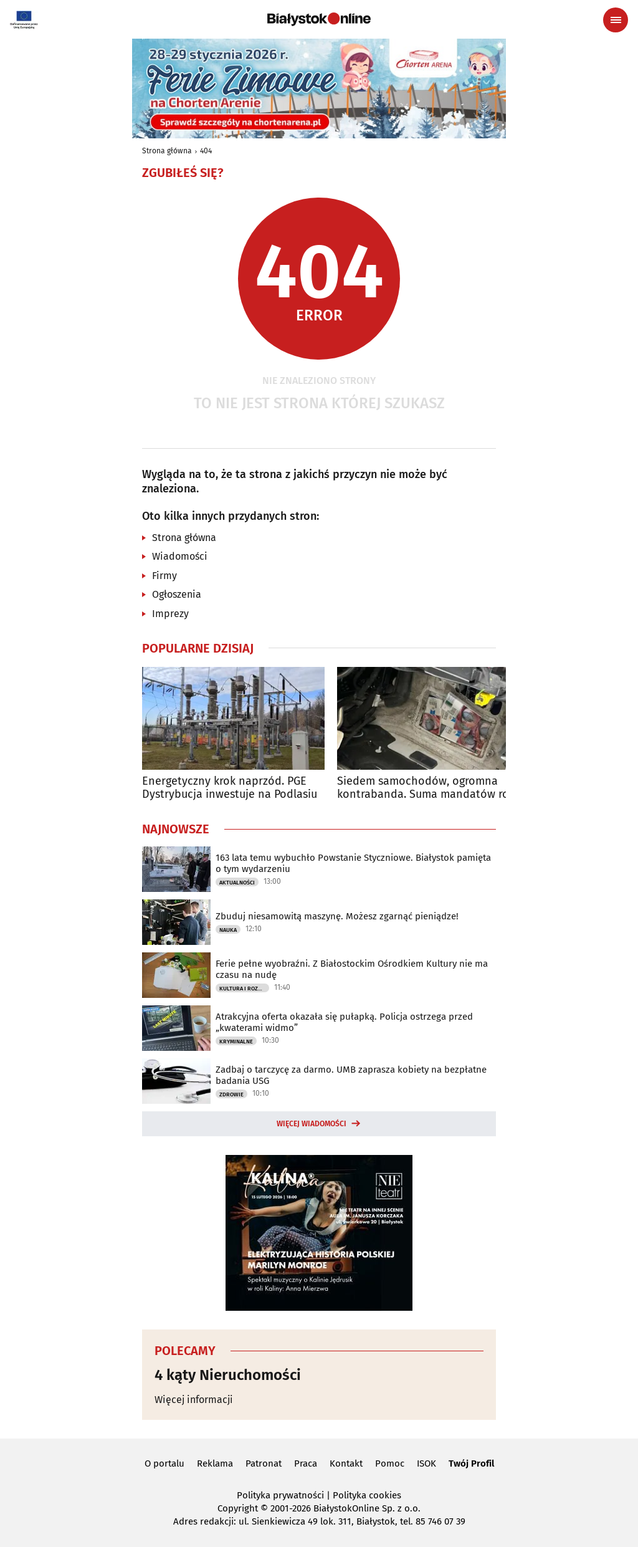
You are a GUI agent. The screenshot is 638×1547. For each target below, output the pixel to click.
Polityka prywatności (280, 1495)
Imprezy (170, 614)
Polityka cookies (367, 1495)
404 (206, 150)
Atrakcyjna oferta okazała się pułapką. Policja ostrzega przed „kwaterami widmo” (344, 1022)
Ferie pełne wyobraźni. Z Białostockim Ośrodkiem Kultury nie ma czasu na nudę (352, 969)
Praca (305, 1463)
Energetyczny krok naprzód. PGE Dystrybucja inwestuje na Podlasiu (229, 788)
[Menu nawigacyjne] (615, 19)
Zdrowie (231, 1094)
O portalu (164, 1463)
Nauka (228, 930)
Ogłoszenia (176, 594)
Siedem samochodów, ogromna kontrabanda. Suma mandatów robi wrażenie (428, 788)
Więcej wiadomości (311, 1123)
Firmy (164, 576)
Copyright (237, 1508)
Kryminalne (236, 1041)
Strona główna (167, 150)
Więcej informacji (194, 1400)
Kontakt (346, 1463)
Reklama (215, 1463)
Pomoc (389, 1463)
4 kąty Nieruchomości (228, 1375)
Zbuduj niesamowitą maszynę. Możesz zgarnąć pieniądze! (337, 916)
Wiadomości (179, 556)
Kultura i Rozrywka (244, 988)
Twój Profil (471, 1463)
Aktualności (237, 882)
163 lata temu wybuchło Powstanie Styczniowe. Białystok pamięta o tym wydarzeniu (353, 863)
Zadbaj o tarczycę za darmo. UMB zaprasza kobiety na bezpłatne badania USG (351, 1075)
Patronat (263, 1463)
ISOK (426, 1463)
